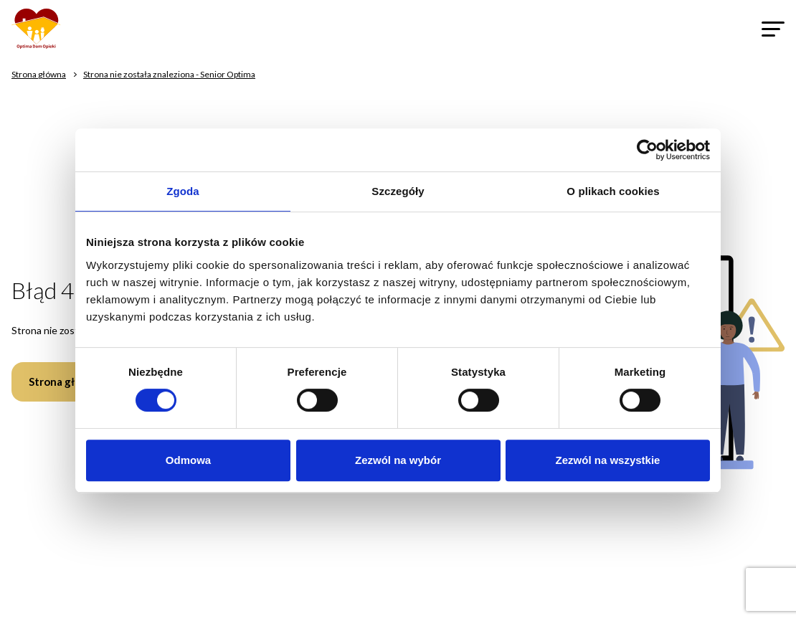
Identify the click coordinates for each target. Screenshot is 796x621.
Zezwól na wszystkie (608, 460)
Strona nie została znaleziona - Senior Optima (169, 74)
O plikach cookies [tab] (613, 191)
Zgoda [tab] (182, 191)
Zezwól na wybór (398, 460)
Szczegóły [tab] (397, 191)
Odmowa (188, 460)
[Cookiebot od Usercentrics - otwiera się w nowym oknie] (647, 150)
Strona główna (65, 381)
